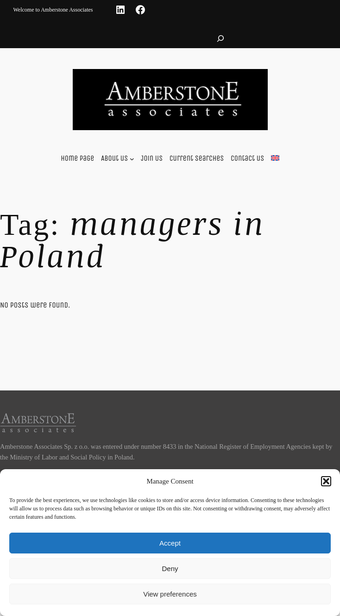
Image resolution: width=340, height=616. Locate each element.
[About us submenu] (132, 158)
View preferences (170, 594)
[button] (326, 481)
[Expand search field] (220, 38)
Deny (170, 568)
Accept (170, 543)
